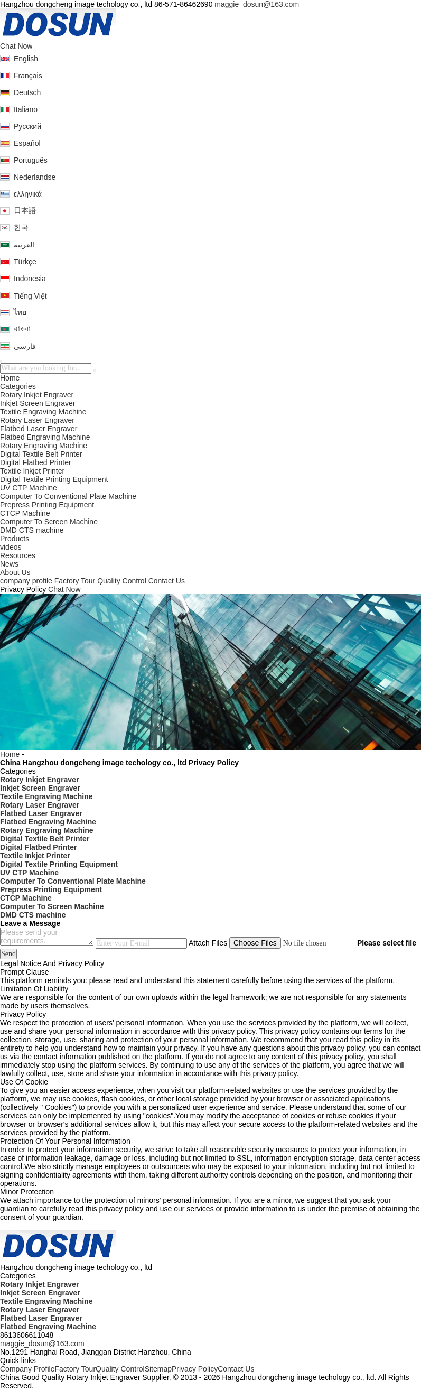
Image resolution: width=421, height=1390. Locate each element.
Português (31, 160)
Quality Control (121, 581)
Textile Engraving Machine (43, 411)
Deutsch (27, 92)
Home (10, 378)
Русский (27, 126)
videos (10, 547)
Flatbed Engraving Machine (45, 437)
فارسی (25, 346)
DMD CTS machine (32, 530)
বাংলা (22, 329)
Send (8, 954)
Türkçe (25, 261)
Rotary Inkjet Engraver (36, 395)
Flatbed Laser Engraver (38, 428)
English (26, 58)
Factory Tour (75, 581)
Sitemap (158, 1369)
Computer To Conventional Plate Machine (68, 496)
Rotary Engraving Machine (43, 445)
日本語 (25, 210)
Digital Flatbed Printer (35, 462)
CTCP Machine (25, 513)
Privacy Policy (195, 1369)
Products (14, 538)
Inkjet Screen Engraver (37, 403)
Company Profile (27, 1369)
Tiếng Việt (30, 296)
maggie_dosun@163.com (256, 4)
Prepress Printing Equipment (47, 505)
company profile (26, 581)
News (9, 564)
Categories (18, 386)
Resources (17, 555)
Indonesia (30, 278)
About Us (15, 572)
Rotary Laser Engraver (37, 420)
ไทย (20, 312)
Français (28, 75)
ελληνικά (28, 194)
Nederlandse (34, 177)
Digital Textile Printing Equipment (54, 479)
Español (27, 143)
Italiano (26, 109)
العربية (24, 244)
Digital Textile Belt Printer (41, 454)
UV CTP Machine (28, 488)
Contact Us (166, 581)
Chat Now (16, 46)
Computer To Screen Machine (49, 521)
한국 (21, 227)
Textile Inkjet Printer (32, 471)
